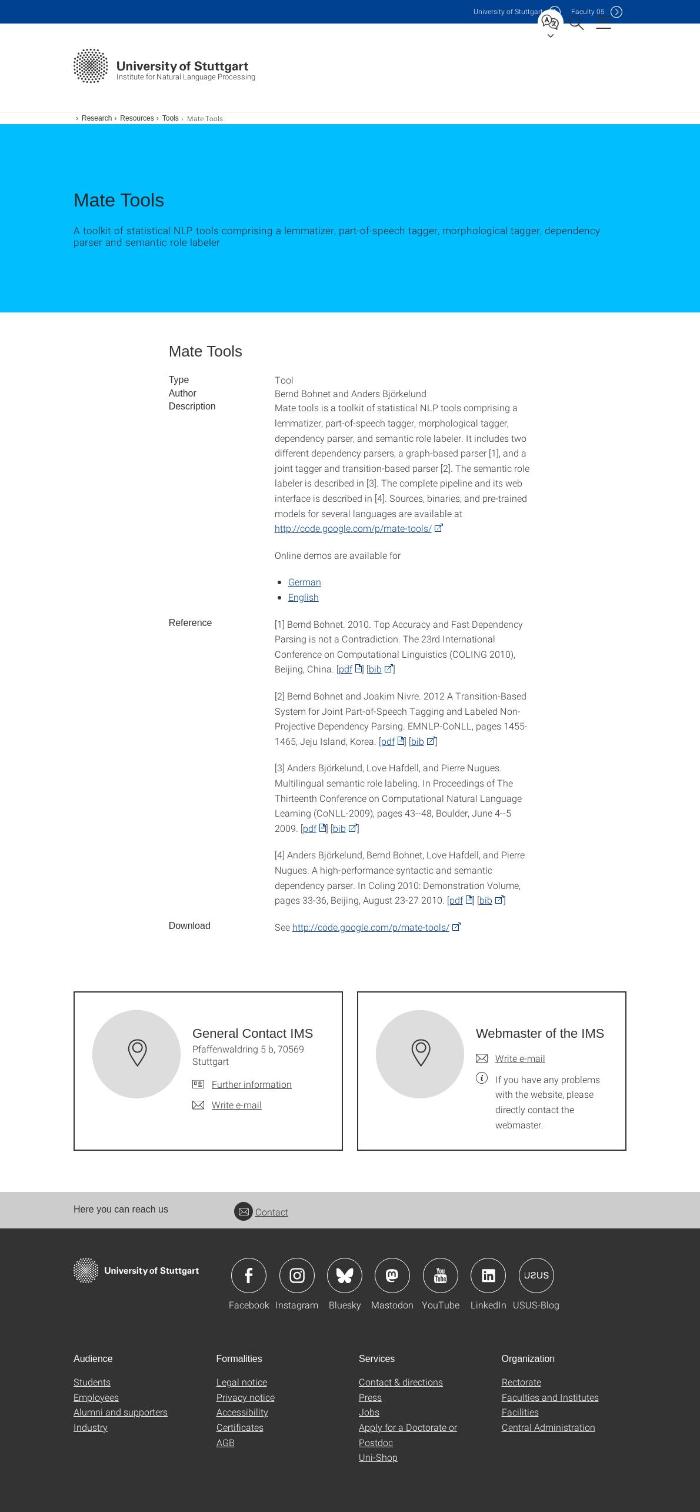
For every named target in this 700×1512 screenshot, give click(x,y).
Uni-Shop (378, 1457)
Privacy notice (245, 1397)
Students (92, 1382)
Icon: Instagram (297, 1275)
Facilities (520, 1412)
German (304, 581)
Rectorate (521, 1382)
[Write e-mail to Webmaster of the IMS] (510, 1058)
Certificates (240, 1427)
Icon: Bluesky (344, 1275)
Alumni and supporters (121, 1412)
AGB (225, 1442)
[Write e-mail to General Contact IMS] (227, 1105)
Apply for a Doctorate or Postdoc (408, 1434)
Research (97, 118)
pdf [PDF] (345, 668)
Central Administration (548, 1427)
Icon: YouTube (440, 1275)
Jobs (369, 1412)
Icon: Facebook (248, 1275)
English (303, 597)
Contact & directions (401, 1382)
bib (375, 668)
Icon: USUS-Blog (536, 1275)
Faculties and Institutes (550, 1397)
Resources (137, 118)
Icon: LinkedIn (488, 1275)
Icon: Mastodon (392, 1275)
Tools (170, 118)
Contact (261, 1211)
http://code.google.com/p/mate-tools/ (353, 528)
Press (370, 1397)
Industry (91, 1427)
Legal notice (241, 1382)
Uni (508, 11)
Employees (96, 1397)
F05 (588, 11)
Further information (252, 1084)
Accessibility (242, 1412)
